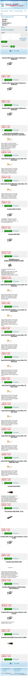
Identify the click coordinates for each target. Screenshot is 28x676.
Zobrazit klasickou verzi (19, 673)
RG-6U (4, 21)
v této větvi (23, 38)
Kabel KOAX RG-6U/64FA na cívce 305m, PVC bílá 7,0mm (14, 411)
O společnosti (6, 668)
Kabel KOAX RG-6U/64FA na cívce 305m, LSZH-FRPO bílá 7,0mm (14, 461)
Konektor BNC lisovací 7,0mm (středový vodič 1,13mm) (14, 613)
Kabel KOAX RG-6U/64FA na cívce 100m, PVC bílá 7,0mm (14, 436)
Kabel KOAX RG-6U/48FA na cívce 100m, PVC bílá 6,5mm (14, 159)
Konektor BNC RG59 (14, 234)
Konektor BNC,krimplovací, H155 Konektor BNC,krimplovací (14, 587)
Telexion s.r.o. (8, 673)
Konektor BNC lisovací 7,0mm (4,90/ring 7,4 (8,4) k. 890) (14, 537)
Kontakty (4, 670)
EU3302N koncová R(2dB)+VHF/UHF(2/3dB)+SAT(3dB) (14, 260)
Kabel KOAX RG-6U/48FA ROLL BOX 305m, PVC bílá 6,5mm (14, 184)
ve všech (23, 40)
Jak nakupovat (17, 668)
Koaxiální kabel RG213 (14, 486)
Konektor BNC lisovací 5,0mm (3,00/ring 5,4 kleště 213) (14, 58)
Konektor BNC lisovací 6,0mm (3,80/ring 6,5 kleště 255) (14, 109)
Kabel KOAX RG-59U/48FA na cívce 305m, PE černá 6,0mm (13, 310)
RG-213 (4, 25)
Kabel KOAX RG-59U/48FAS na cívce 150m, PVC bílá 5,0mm (14, 285)
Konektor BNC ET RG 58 (14, 209)
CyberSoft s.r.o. (23, 674)
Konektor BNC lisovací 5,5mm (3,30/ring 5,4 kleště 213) (14, 83)
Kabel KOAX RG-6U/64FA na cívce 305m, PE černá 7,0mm (14, 386)
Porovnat (16, 79)
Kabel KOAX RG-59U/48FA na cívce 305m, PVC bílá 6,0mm (14, 335)
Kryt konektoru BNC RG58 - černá (14, 511)
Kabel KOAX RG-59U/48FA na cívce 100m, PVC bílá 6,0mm (14, 361)
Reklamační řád (17, 670)
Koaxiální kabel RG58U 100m (14, 561)
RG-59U (4, 19)
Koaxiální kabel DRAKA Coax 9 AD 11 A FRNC (14, 637)
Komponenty (6, 23)
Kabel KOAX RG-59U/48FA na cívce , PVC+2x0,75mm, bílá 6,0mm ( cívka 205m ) (14, 134)
